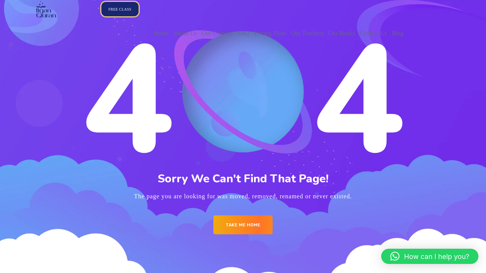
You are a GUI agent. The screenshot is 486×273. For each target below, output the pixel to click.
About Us (185, 33)
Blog (398, 33)
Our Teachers (307, 33)
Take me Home (243, 225)
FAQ (243, 33)
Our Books (341, 33)
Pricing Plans (270, 33)
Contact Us (373, 33)
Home (161, 33)
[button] (429, 256)
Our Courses (217, 33)
